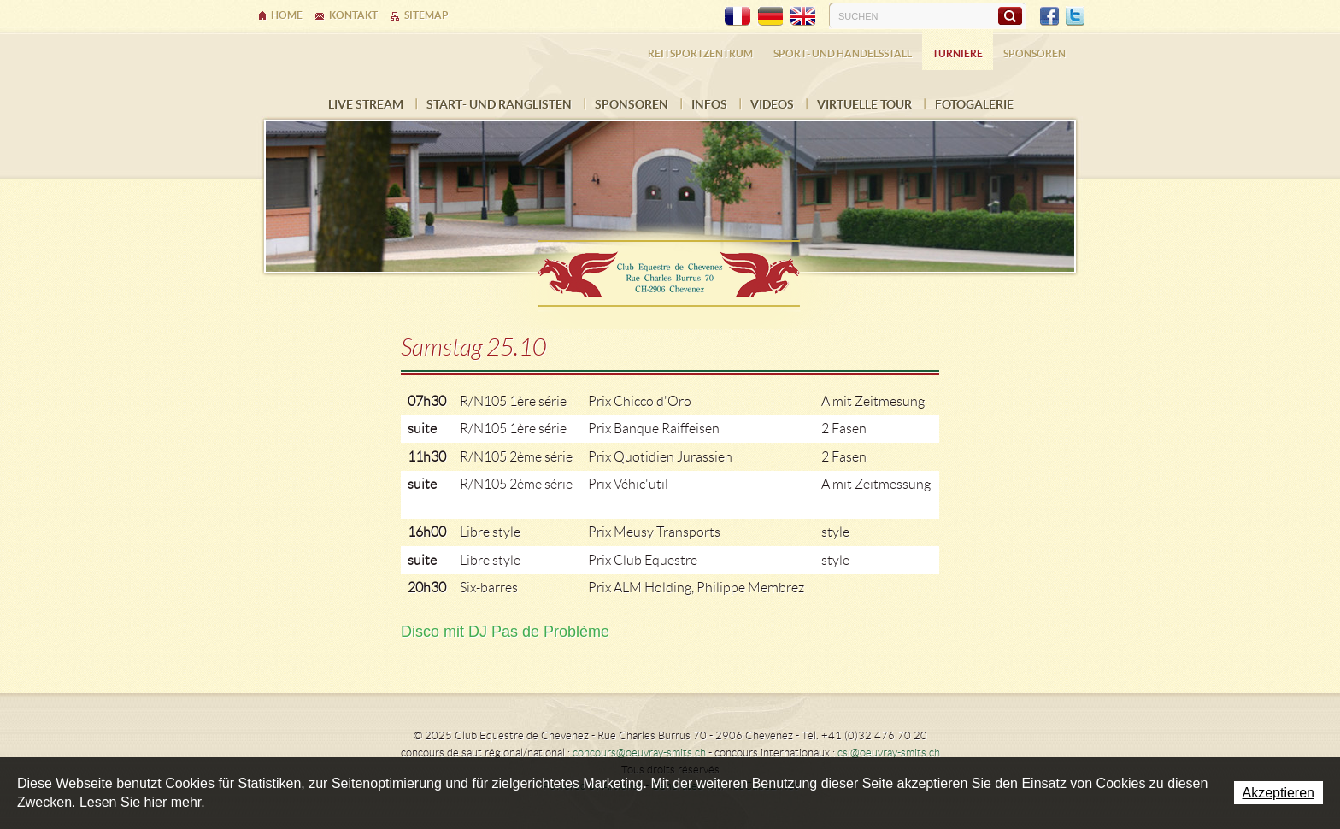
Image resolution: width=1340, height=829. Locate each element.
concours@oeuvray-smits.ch (639, 752)
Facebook (1049, 16)
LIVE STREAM (365, 104)
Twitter (1075, 16)
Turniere (957, 53)
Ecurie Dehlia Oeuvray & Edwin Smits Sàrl (670, 268)
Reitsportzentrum (700, 53)
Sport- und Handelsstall (842, 53)
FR (737, 16)
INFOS (709, 104)
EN (802, 16)
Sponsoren (631, 104)
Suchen (1009, 15)
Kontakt (353, 15)
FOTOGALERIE (974, 104)
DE (770, 16)
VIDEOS (772, 104)
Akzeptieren (1279, 792)
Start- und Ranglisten (499, 104)
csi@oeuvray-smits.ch (889, 752)
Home (287, 15)
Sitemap (426, 15)
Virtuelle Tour (864, 104)
